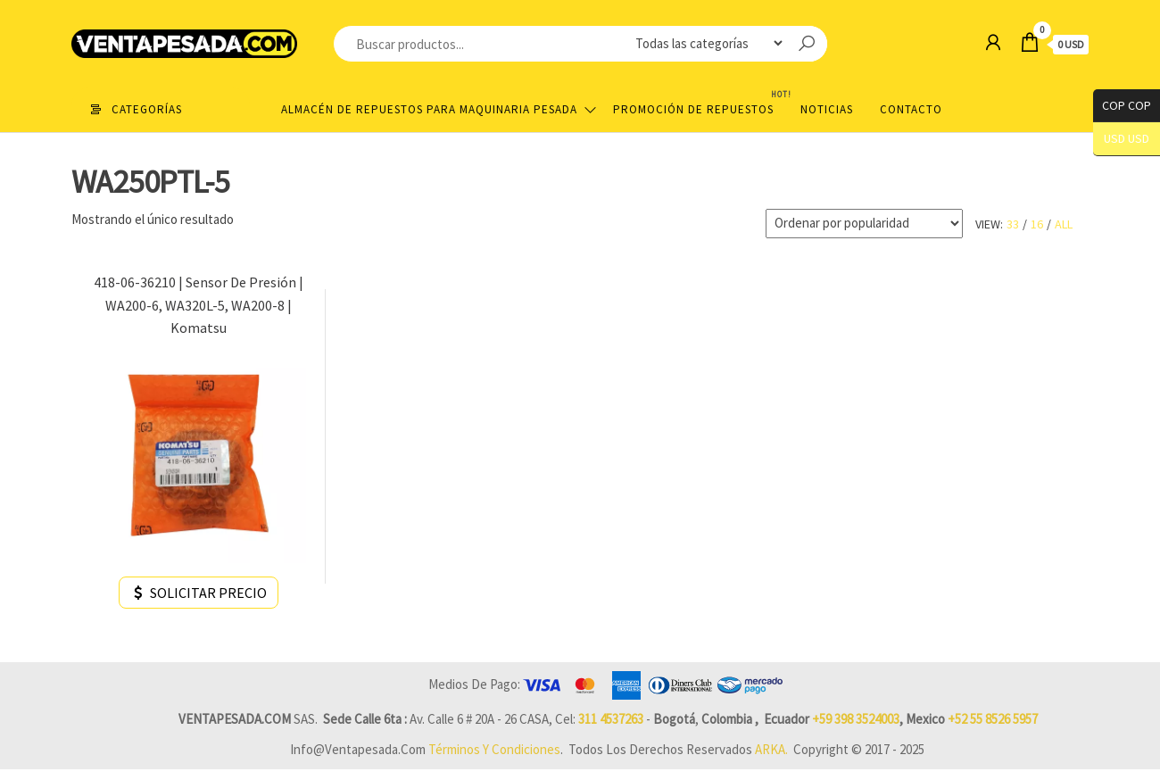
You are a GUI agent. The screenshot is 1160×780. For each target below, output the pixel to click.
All (1064, 224)
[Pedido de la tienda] (864, 223)
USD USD (1126, 138)
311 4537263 (610, 718)
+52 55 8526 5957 (993, 718)
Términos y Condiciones (494, 749)
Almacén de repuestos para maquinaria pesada (429, 109)
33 (1013, 224)
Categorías (147, 109)
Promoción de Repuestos (700, 102)
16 (1037, 224)
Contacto (911, 109)
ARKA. (771, 749)
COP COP (1122, 105)
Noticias (826, 109)
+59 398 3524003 (855, 718)
